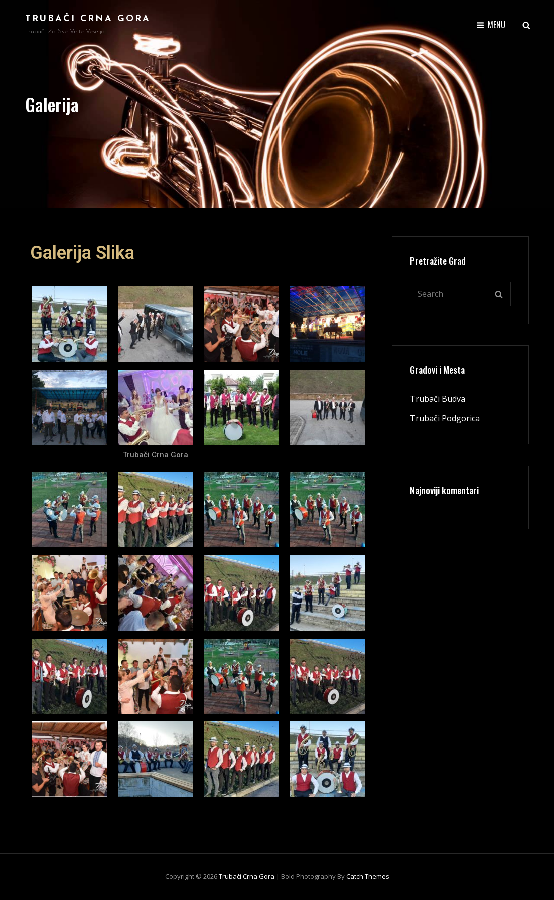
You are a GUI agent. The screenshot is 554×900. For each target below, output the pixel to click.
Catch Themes (367, 876)
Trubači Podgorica (445, 418)
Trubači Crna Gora (88, 19)
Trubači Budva (437, 398)
